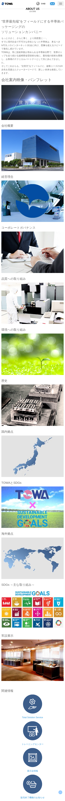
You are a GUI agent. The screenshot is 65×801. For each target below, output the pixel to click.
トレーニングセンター (32, 744)
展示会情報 (32, 771)
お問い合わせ (52, 3)
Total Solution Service (32, 717)
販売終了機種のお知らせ (33, 797)
